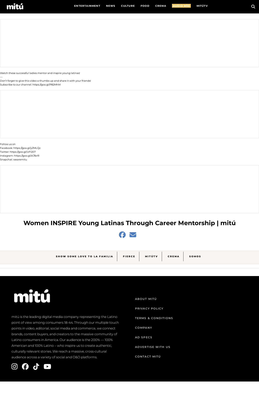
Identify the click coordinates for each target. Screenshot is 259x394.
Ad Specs (143, 337)
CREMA (160, 5)
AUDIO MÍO (181, 5)
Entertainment (87, 5)
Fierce (129, 256)
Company (143, 327)
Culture (128, 5)
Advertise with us (152, 347)
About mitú (146, 299)
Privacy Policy (149, 308)
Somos (195, 256)
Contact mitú (148, 356)
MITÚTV (202, 5)
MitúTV (151, 256)
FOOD (145, 5)
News (110, 5)
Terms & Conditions (154, 318)
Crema (173, 256)
